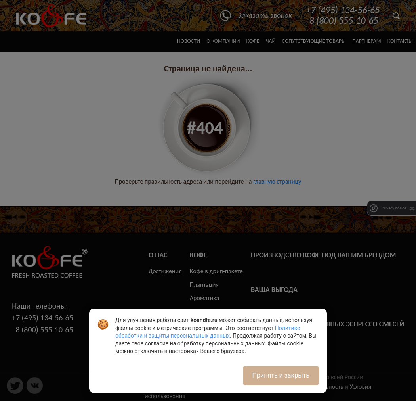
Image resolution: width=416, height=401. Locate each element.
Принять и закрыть (280, 375)
